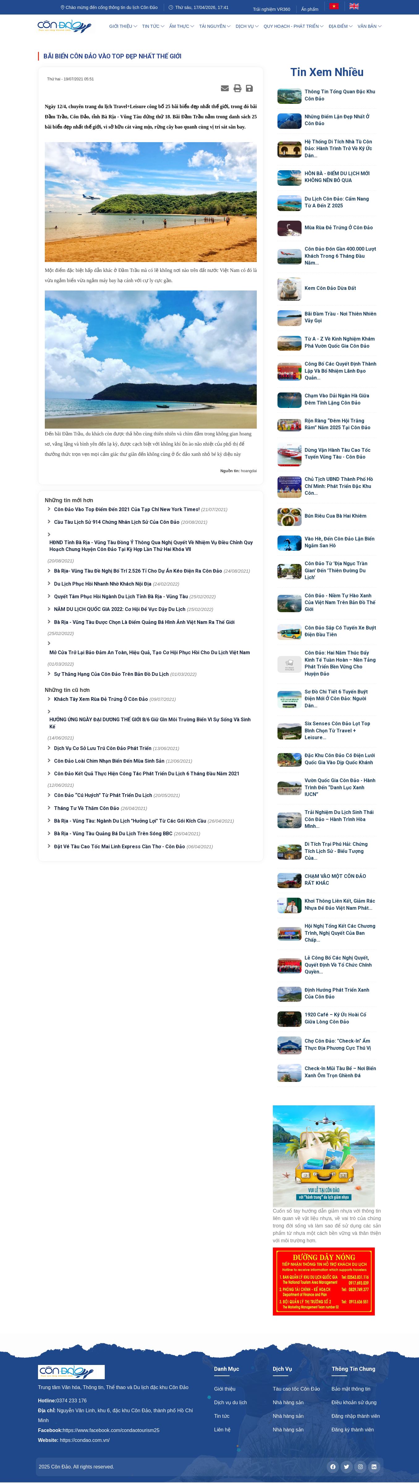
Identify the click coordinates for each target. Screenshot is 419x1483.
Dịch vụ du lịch (230, 1402)
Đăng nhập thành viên (356, 1416)
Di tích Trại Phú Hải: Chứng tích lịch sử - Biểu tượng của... (336, 851)
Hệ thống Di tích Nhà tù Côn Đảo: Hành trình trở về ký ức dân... (338, 149)
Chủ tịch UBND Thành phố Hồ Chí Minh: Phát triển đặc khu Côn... (339, 486)
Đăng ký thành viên (353, 1429)
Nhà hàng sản (288, 1402)
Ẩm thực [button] (181, 26)
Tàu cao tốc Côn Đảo (296, 1389)
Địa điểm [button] (341, 26)
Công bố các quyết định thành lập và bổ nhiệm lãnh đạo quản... (340, 371)
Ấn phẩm (310, 9)
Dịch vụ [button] (247, 26)
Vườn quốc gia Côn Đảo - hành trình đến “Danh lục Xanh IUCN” (340, 787)
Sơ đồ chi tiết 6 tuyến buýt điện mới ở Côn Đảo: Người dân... (336, 699)
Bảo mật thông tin (351, 1389)
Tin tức (222, 1416)
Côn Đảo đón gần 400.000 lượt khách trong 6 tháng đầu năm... (340, 256)
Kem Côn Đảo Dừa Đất (330, 288)
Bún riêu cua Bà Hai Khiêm (335, 516)
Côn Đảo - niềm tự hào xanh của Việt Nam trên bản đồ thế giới (340, 602)
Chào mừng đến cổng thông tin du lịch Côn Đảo (109, 7)
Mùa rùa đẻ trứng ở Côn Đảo (339, 228)
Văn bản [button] (369, 26)
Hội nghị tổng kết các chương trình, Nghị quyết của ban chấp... (340, 933)
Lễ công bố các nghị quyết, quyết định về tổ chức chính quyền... (338, 965)
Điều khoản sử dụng (354, 1402)
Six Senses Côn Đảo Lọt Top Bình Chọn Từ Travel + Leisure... (337, 730)
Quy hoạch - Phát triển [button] (294, 26)
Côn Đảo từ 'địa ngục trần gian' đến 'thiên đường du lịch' (336, 570)
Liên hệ (222, 1429)
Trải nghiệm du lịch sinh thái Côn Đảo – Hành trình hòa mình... (339, 819)
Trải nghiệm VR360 (271, 9)
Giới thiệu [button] (123, 26)
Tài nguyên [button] (215, 26)
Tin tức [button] (153, 26)
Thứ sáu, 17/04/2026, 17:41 (199, 7)
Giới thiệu (224, 1389)
